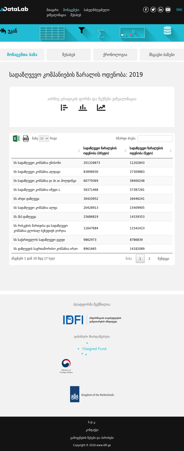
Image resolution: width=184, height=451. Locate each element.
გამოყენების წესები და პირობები (92, 437)
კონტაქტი (92, 429)
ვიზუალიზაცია (56, 15)
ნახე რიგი (44, 138)
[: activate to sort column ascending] (46, 150)
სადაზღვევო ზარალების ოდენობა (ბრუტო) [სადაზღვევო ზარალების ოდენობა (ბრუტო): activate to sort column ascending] (100, 151)
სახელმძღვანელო (97, 9)
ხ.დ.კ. (92, 422)
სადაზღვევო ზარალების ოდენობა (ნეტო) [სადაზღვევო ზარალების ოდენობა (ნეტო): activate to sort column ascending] (146, 151)
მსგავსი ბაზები (162, 54)
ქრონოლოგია (115, 54)
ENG (179, 9)
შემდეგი (163, 258)
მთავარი (53, 9)
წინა (129, 258)
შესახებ (76, 15)
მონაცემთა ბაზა (22, 54)
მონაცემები (71, 9)
